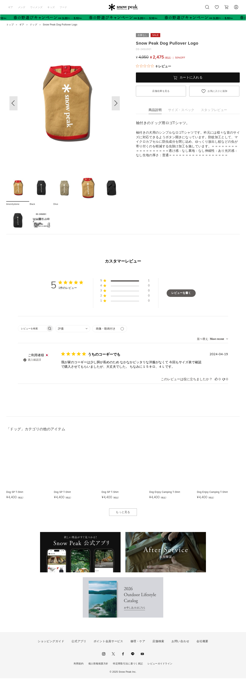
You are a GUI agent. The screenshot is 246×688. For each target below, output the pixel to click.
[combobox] (72, 338)
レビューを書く (181, 302)
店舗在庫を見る (161, 91)
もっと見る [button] (123, 521)
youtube (142, 663)
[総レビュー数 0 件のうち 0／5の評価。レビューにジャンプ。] (153, 66)
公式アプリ (78, 650)
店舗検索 (158, 650)
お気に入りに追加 (217, 91)
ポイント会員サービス (108, 650)
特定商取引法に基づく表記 (128, 673)
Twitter (113, 663)
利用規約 (79, 673)
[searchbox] (32, 338)
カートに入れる (191, 77)
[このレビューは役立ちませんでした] (223, 389)
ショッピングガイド (51, 650)
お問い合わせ (180, 650)
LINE (132, 663)
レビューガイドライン (160, 673)
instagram (103, 663)
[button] (116, 103)
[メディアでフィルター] (109, 338)
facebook (123, 663)
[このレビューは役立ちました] (216, 389)
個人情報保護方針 (98, 673)
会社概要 (202, 650)
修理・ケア (137, 650)
